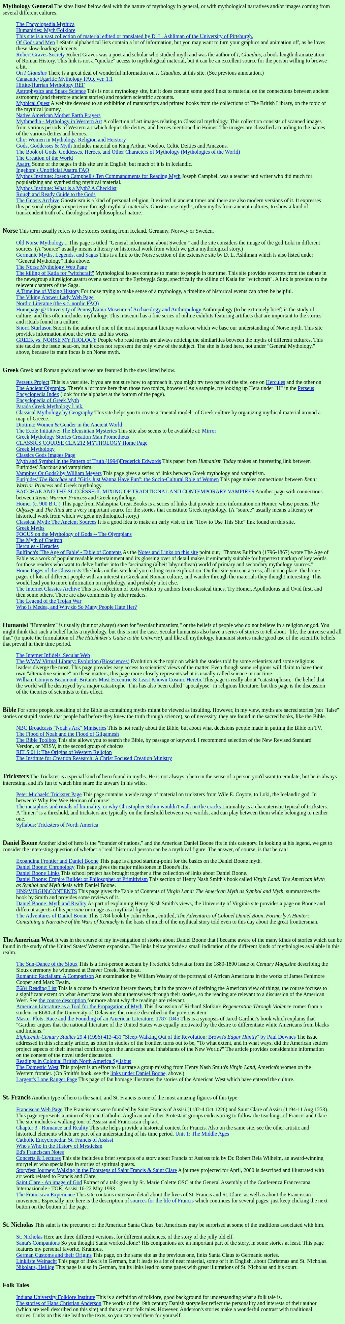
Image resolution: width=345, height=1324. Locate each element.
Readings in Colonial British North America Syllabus (73, 1061)
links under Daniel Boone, (138, 1073)
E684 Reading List (36, 988)
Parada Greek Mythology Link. (50, 406)
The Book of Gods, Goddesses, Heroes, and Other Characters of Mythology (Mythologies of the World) (128, 152)
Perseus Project (32, 382)
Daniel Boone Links (38, 873)
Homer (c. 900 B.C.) (38, 504)
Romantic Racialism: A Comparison (55, 976)
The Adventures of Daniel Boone (52, 915)
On (31, 73)
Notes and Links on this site (168, 552)
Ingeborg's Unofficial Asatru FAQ (52, 170)
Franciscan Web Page (39, 1109)
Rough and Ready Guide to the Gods (56, 194)
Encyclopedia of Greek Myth (47, 400)
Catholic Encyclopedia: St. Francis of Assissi (64, 1140)
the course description (63, 1000)
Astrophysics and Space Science (51, 91)
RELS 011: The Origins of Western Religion (64, 752)
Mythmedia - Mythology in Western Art (59, 121)
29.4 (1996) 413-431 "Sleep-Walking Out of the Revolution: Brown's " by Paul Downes (156, 1037)
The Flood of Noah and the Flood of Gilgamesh (67, 734)
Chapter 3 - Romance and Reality (52, 1128)
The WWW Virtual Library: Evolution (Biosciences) (72, 661)
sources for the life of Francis (162, 1200)
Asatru (23, 164)
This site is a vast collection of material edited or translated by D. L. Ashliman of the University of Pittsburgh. (134, 36)
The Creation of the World (44, 158)
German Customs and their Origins (54, 1255)
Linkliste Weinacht (36, 1261)
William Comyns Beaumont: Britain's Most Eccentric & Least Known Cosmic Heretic (109, 679)
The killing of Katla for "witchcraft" (55, 273)
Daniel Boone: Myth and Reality (51, 903)
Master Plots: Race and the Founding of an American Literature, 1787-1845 (97, 1018)
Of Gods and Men (35, 42)
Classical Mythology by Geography (54, 412)
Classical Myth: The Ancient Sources (56, 522)
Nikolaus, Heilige (35, 1267)
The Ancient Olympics (40, 388)
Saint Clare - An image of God (49, 1182)
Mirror (209, 431)
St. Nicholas (29, 1237)
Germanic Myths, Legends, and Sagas (57, 255)
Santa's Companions (38, 1243)
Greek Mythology (35, 449)
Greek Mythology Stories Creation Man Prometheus (72, 437)
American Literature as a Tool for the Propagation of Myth (79, 1006)
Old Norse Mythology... (41, 242)
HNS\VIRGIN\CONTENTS (46, 891)
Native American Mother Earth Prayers (58, 115)
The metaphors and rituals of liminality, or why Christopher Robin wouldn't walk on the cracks (118, 806)
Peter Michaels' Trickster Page (49, 794)
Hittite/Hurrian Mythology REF (50, 85)
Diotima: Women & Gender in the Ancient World (69, 424)
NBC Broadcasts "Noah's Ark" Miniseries (61, 728)
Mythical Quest (33, 103)
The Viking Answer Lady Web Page (55, 297)
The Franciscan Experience (45, 1194)
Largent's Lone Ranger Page (46, 1079)
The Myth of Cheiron (39, 540)
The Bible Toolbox (36, 740)
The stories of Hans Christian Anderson (58, 1303)
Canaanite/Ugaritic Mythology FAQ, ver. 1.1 (64, 79)
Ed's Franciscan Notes (40, 1152)
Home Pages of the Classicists (48, 570)
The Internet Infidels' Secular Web (53, 655)
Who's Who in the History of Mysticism (59, 1146)
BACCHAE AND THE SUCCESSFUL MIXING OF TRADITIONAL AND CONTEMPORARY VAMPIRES (135, 491)
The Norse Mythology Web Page (51, 267)
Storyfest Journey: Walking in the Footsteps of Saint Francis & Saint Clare (96, 1170)
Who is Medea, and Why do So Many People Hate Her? (76, 607)
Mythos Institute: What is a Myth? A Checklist (66, 188)
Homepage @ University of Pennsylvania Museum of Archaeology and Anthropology (108, 309)
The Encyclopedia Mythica (45, 24)
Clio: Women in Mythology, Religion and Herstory (71, 139)
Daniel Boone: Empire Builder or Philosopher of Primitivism (82, 879)
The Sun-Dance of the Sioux (46, 964)
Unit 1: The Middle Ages (202, 1134)
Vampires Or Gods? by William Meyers (59, 473)
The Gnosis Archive (37, 200)
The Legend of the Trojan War (48, 601)
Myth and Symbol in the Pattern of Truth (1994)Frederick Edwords (88, 461)
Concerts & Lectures (38, 1158)
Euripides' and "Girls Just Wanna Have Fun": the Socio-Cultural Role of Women (117, 479)
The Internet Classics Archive (48, 589)
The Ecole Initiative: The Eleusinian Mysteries (66, 431)
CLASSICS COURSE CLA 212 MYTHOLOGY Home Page (82, 443)
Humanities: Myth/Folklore (45, 30)
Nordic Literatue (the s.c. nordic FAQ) (57, 303)
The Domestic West (37, 1067)
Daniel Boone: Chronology (45, 867)
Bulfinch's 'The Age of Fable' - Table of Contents (69, 552)
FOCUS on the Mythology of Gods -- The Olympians (74, 534)
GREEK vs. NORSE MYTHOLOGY (56, 340)
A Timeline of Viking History (48, 291)
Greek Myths (30, 528)
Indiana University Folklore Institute (55, 1297)
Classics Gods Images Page (45, 455)
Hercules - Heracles (37, 546)
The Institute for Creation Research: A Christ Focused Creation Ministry (94, 758)
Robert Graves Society (40, 54)
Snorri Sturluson (34, 328)
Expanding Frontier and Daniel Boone (57, 861)
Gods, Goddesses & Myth (44, 146)
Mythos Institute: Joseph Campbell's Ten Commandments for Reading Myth (98, 176)
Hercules (275, 382)
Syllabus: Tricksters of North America (57, 825)
